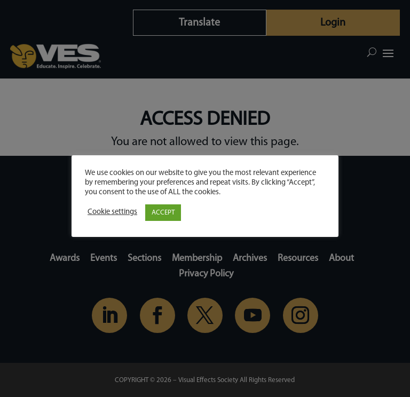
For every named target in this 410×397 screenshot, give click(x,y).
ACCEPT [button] (163, 212)
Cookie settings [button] (112, 212)
